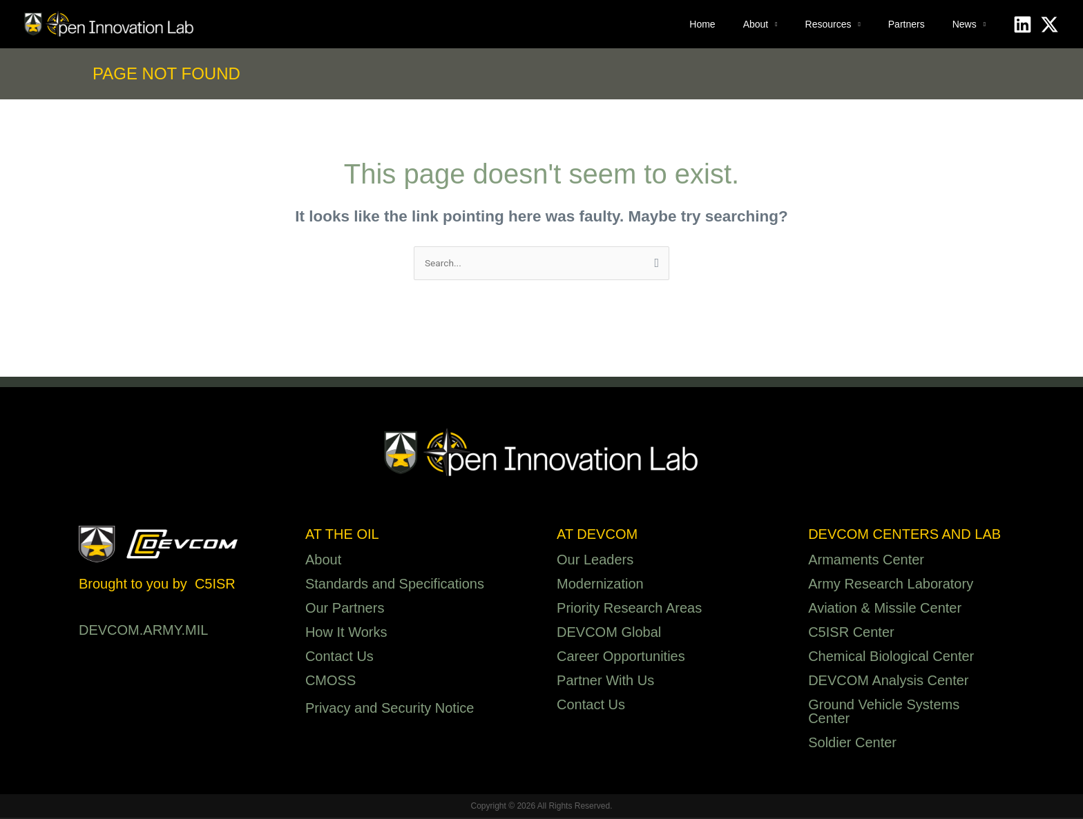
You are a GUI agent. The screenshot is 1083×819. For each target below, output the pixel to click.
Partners (906, 24)
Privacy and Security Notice (390, 709)
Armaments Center (866, 561)
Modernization (600, 585)
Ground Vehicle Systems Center (883, 712)
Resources (828, 24)
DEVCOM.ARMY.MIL (143, 631)
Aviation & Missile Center (884, 609)
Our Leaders (595, 561)
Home (702, 24)
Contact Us (339, 657)
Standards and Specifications (394, 585)
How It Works (346, 633)
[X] (1049, 24)
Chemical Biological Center (891, 657)
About (756, 24)
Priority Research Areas (629, 609)
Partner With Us (605, 681)
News (964, 24)
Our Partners (344, 609)
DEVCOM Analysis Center (888, 681)
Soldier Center (852, 743)
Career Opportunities (621, 657)
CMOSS (330, 681)
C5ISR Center (851, 633)
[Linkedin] (1022, 24)
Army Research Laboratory (890, 585)
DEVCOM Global (609, 633)
